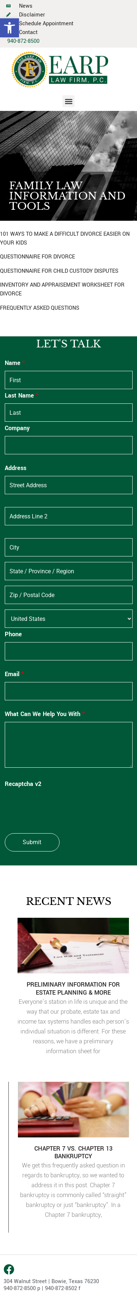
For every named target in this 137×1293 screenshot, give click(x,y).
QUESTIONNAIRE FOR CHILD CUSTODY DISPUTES (59, 271)
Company (17, 428)
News (26, 6)
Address (15, 468)
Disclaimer (32, 15)
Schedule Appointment (46, 23)
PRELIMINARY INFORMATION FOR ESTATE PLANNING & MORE (73, 988)
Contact (28, 32)
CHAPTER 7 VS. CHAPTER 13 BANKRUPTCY (73, 1152)
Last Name (21, 395)
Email (14, 674)
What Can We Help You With (45, 714)
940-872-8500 (23, 41)
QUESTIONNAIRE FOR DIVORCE (37, 257)
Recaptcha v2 (23, 784)
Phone (13, 634)
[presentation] (60, 806)
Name (15, 363)
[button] (9, 27)
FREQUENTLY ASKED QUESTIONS (39, 308)
